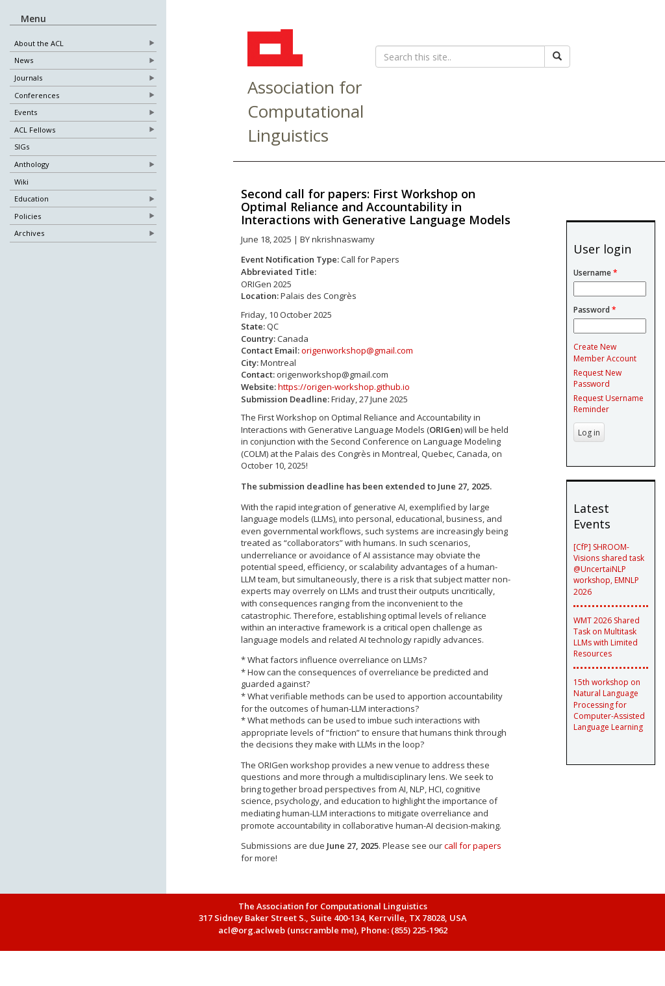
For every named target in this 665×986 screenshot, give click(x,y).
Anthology (31, 165)
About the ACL (39, 43)
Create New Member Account (604, 352)
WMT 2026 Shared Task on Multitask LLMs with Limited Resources (606, 637)
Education (31, 199)
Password (594, 309)
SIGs (21, 147)
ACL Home (273, 49)
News (23, 61)
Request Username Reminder (608, 404)
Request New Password (597, 378)
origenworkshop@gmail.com (357, 350)
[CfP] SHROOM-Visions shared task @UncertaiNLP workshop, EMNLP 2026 (608, 569)
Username (595, 272)
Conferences (36, 95)
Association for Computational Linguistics (305, 111)
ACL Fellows (34, 130)
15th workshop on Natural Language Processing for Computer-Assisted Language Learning (609, 705)
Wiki (21, 182)
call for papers (472, 845)
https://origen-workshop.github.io (344, 387)
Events (25, 113)
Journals (28, 78)
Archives (29, 234)
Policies (27, 216)
